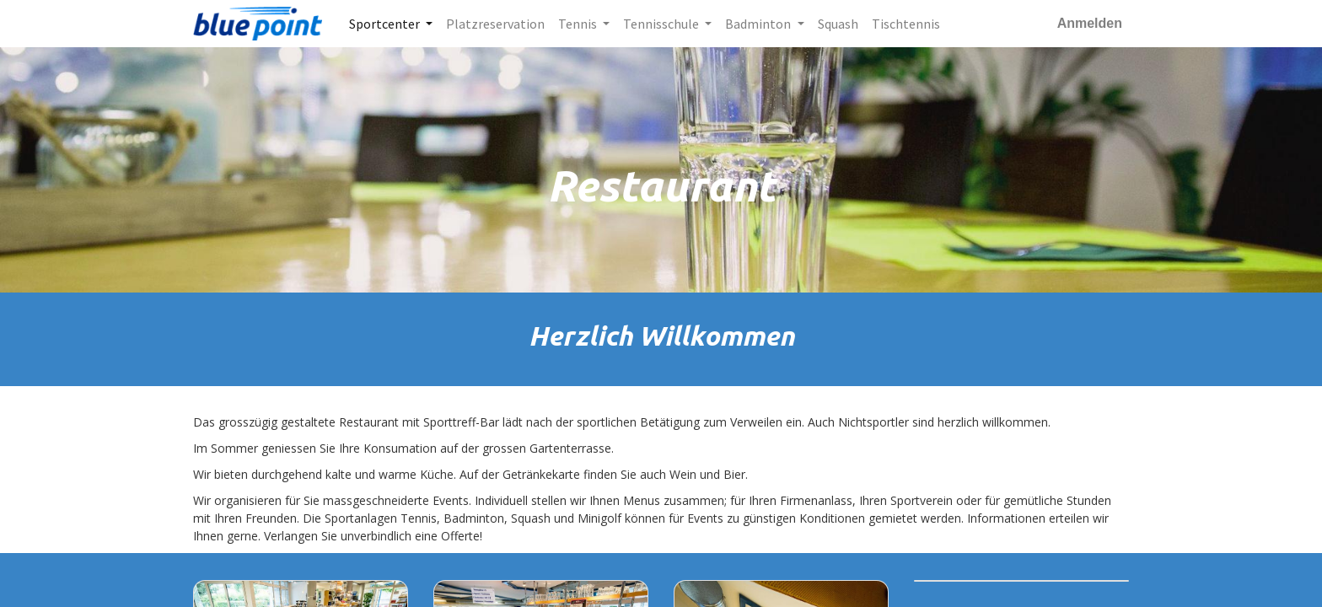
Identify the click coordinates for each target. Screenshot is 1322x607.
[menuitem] (495, 23)
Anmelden (1089, 23)
